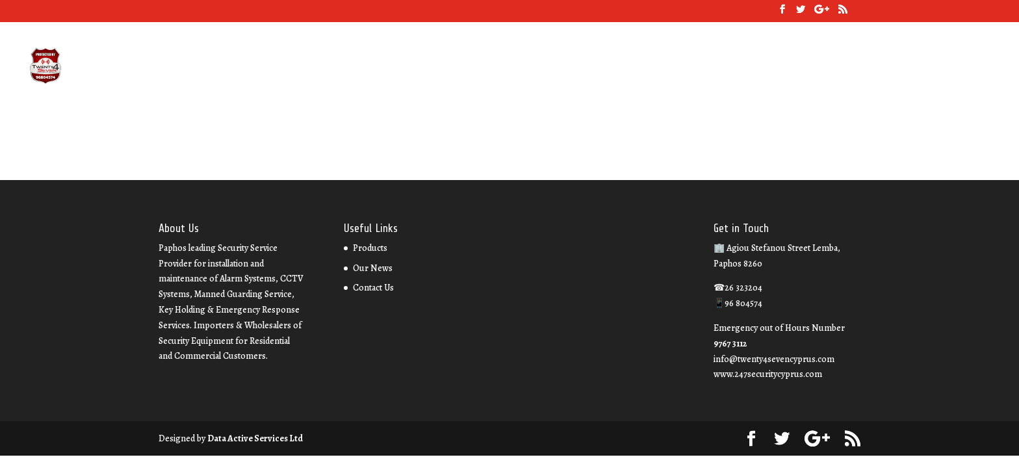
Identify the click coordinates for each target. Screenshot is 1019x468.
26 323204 (635, 67)
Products (370, 248)
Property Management (929, 67)
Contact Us (846, 67)
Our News (789, 67)
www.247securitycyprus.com (768, 374)
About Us (687, 67)
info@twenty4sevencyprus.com (774, 359)
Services (737, 67)
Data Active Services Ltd (255, 438)
